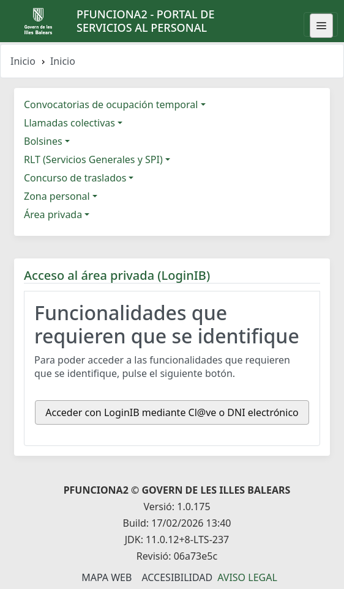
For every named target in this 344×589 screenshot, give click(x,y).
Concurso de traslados (75, 178)
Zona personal (57, 196)
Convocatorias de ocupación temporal (111, 104)
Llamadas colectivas (69, 123)
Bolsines (43, 141)
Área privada (53, 214)
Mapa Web (106, 577)
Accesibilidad (176, 577)
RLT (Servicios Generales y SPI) (93, 159)
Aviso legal (247, 577)
